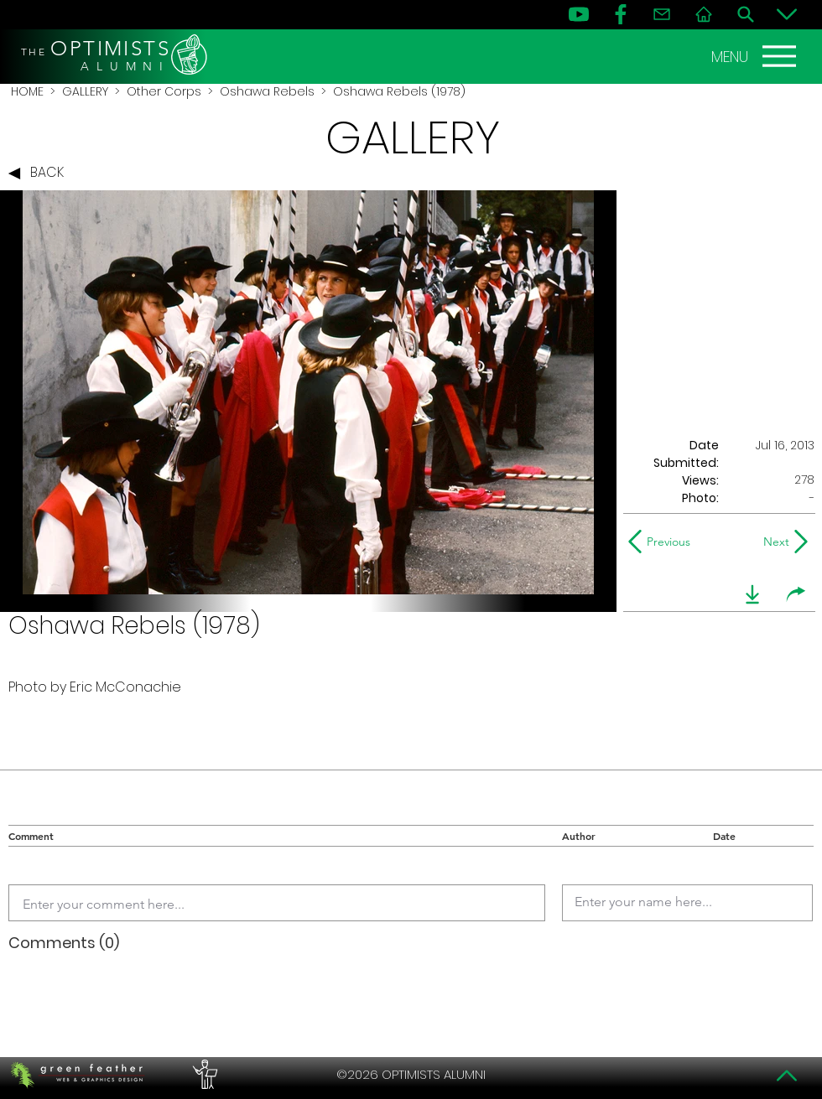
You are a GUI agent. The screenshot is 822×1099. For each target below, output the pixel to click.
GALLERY (85, 91)
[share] (796, 594)
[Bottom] (787, 14)
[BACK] (40, 173)
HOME (27, 91)
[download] (752, 594)
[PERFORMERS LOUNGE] (203, 1074)
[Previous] (663, 541)
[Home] (703, 14)
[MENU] (755, 56)
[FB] (620, 14)
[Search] (745, 14)
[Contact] (662, 14)
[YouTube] (578, 14)
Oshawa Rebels (267, 91)
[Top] (787, 1075)
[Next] (773, 541)
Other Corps (164, 91)
